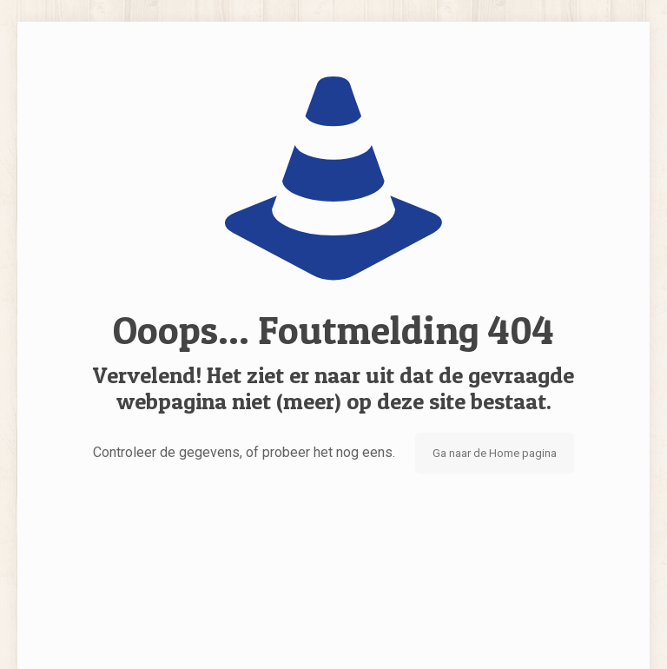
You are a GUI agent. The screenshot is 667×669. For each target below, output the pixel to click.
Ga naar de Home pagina (495, 453)
